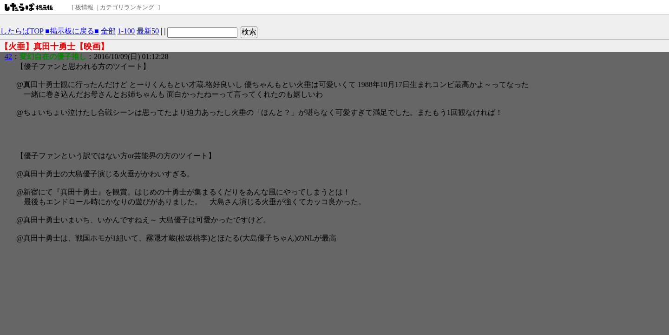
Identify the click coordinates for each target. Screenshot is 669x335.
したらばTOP (21, 31)
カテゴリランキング (127, 7)
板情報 (84, 7)
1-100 (126, 31)
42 (8, 56)
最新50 (148, 31)
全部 (108, 31)
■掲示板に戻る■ (71, 31)
